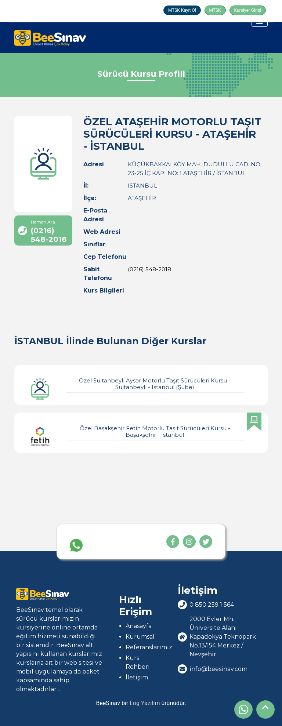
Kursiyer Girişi (247, 10)
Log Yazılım (145, 703)
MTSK (215, 10)
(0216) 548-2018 (149, 269)
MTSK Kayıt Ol (182, 10)
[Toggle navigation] (260, 21)
